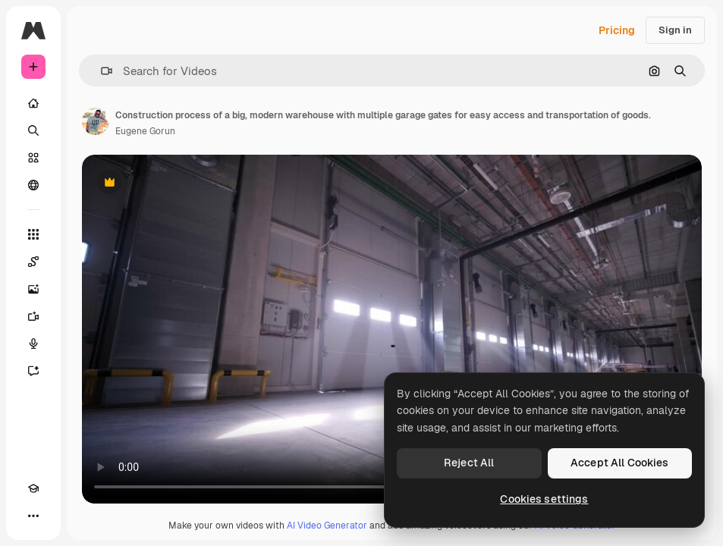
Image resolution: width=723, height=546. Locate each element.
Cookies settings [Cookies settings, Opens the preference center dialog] (544, 499)
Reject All (469, 462)
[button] (100, 71)
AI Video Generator (327, 525)
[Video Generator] (33, 316)
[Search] (33, 130)
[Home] (33, 103)
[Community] (33, 185)
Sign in (675, 30)
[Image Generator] (33, 289)
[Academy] (33, 488)
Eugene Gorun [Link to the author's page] (145, 131)
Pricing (617, 30)
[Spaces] (33, 261)
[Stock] (33, 158)
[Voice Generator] (33, 343)
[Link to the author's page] (95, 121)
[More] (33, 516)
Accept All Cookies (620, 462)
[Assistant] (33, 371)
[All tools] (33, 234)
